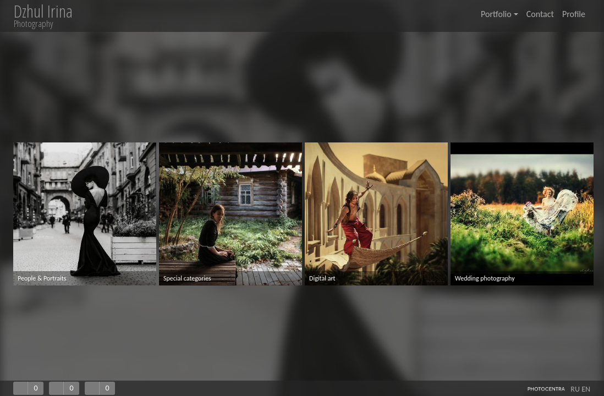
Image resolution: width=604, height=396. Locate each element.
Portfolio (499, 14)
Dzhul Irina (43, 11)
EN (585, 389)
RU (575, 389)
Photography (33, 23)
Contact (540, 14)
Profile (573, 14)
